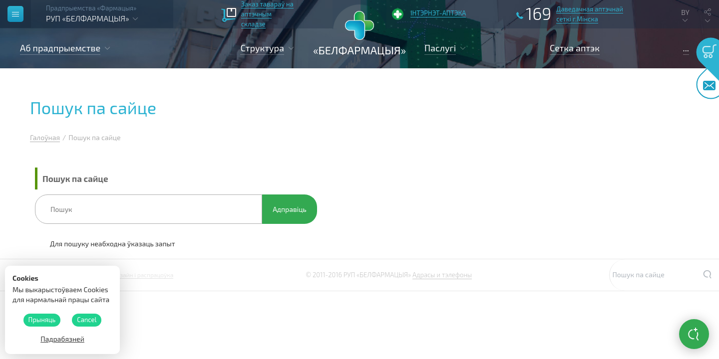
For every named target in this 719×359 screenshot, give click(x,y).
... (686, 47)
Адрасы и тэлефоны (442, 275)
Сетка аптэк (575, 47)
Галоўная (45, 137)
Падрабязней (62, 339)
